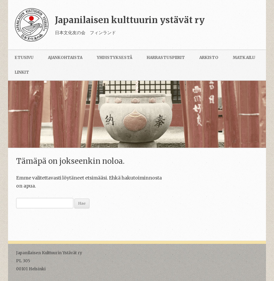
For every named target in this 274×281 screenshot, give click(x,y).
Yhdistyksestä (114, 57)
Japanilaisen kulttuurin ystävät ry (130, 19)
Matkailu (244, 57)
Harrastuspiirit (166, 57)
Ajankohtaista (65, 57)
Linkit (22, 72)
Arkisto (208, 57)
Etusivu (24, 57)
